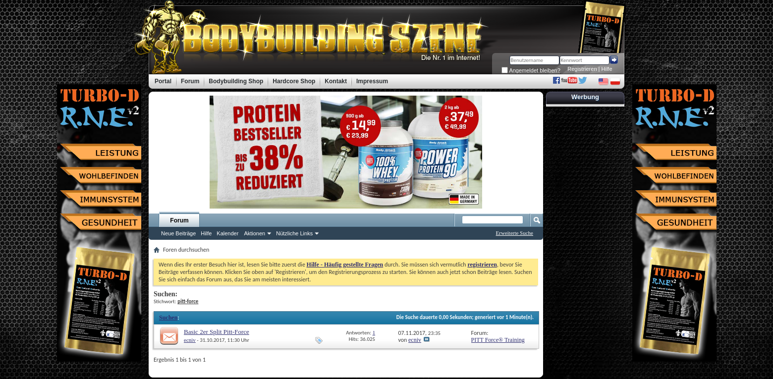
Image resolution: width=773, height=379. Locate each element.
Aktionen (254, 233)
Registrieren (582, 69)
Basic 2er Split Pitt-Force (216, 331)
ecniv (190, 340)
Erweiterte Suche (514, 233)
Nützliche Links (294, 233)
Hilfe (607, 69)
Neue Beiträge (178, 233)
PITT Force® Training (498, 339)
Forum (179, 220)
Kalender (227, 233)
